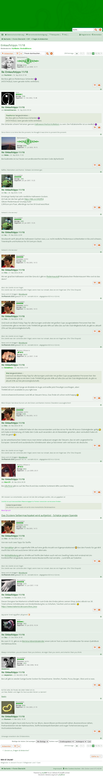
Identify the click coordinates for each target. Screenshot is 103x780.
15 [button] (96, 53)
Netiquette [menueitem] (55, 35)
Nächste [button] (101, 53)
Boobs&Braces (25, 48)
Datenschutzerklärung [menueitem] (15, 35)
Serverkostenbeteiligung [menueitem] (37, 35)
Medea (6, 155)
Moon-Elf (7, 482)
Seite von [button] (77, 53)
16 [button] (98, 53)
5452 (24, 663)
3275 (24, 584)
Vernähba (9, 547)
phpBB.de (61, 775)
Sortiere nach (61, 741)
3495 (22, 179)
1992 (24, 624)
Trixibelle (7, 598)
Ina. (5, 193)
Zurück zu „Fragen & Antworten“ (15, 750)
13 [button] (90, 53)
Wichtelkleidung (11, 555)
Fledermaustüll (52, 276)
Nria (5, 273)
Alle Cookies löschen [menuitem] (72, 768)
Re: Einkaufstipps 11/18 (14, 72)
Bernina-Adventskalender (33, 641)
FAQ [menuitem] (65, 35)
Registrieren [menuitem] (86, 35)
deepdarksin (5, 669)
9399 (24, 146)
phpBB (44, 773)
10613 (25, 355)
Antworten (7, 53)
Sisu (5, 637)
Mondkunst (23, 294)
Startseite (7, 39)
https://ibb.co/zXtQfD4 (33, 199)
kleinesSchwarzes (10, 110)
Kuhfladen (15, 48)
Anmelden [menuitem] (98, 35)
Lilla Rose (9, 486)
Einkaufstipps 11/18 (13, 45)
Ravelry (3, 696)
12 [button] (88, 53)
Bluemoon (7, 719)
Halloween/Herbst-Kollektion (47, 124)
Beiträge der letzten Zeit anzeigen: (30, 741)
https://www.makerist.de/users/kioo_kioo (19, 606)
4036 (23, 705)
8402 (24, 469)
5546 (24, 261)
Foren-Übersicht (19, 39)
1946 (23, 96)
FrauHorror (7, 75)
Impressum (57, 768)
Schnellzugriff (2, 34)
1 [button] (83, 53)
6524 (24, 65)
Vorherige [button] (81, 53)
